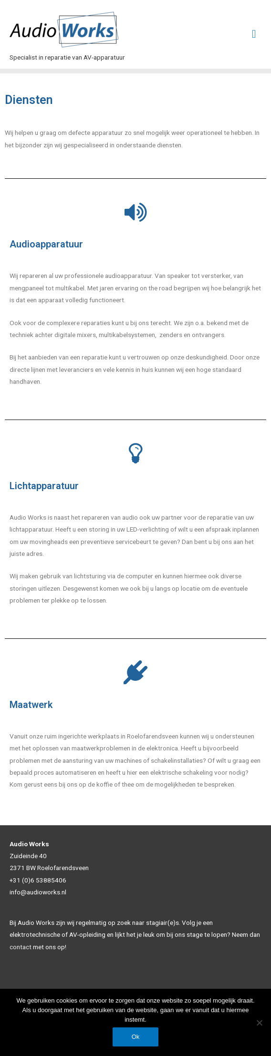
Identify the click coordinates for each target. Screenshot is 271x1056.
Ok (136, 1036)
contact (20, 947)
